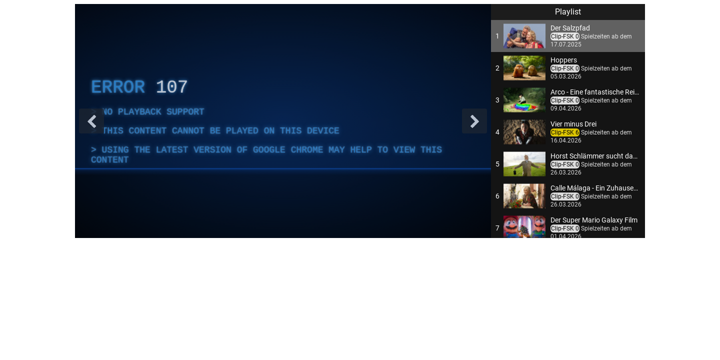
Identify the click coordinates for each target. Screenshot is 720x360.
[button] (568, 36)
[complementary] (283, 121)
